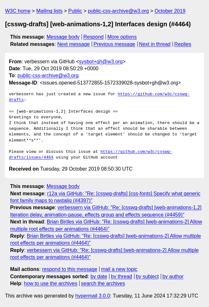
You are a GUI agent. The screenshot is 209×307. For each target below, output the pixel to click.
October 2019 (170, 11)
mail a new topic (119, 269)
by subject (147, 276)
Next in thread (155, 44)
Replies (182, 44)
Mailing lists (49, 11)
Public (75, 11)
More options (122, 37)
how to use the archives (50, 283)
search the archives (103, 283)
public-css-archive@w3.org (118, 11)
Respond (93, 37)
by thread (121, 276)
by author (173, 276)
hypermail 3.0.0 (92, 295)
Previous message (114, 44)
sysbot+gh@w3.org (101, 61)
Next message (73, 44)
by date (98, 276)
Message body (63, 37)
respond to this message (69, 269)
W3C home (17, 11)
